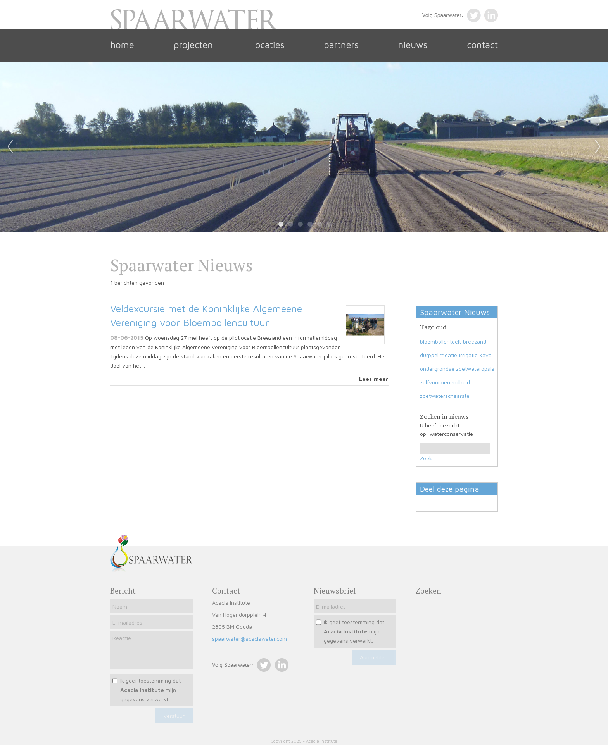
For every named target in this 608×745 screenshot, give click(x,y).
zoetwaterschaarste (445, 395)
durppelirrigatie (438, 355)
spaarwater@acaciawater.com (249, 638)
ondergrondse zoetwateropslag (458, 368)
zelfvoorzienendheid (445, 382)
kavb (486, 355)
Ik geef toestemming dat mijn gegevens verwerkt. (150, 689)
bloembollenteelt (440, 341)
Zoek (426, 458)
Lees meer (374, 378)
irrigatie (468, 355)
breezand (474, 341)
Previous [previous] (10, 147)
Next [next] (598, 147)
